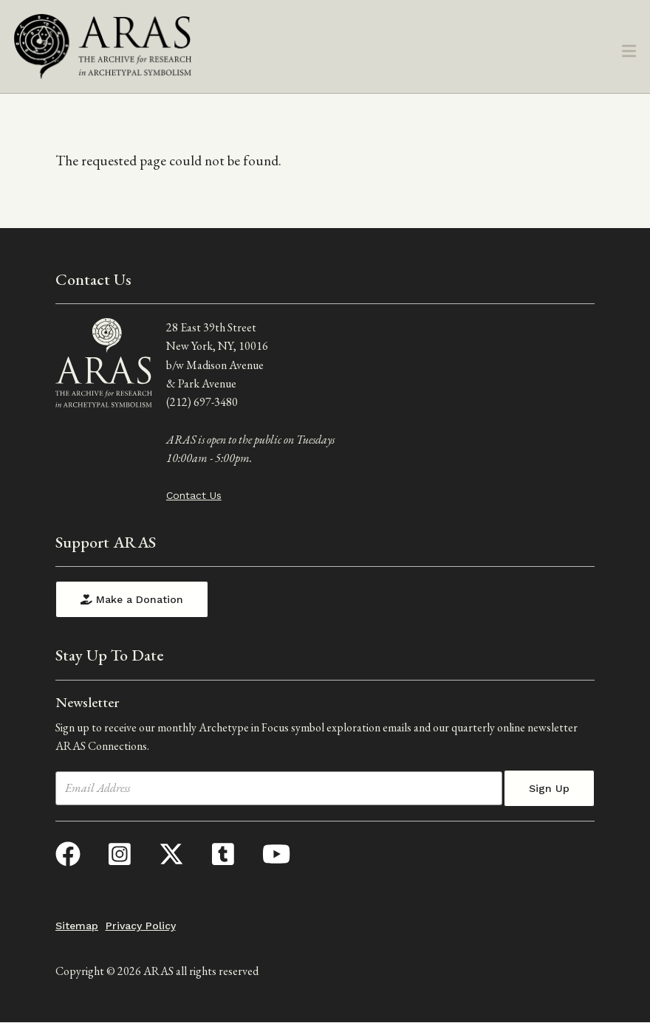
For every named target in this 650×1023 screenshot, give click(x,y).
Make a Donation (132, 599)
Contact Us (194, 495)
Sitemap (76, 925)
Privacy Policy (141, 925)
